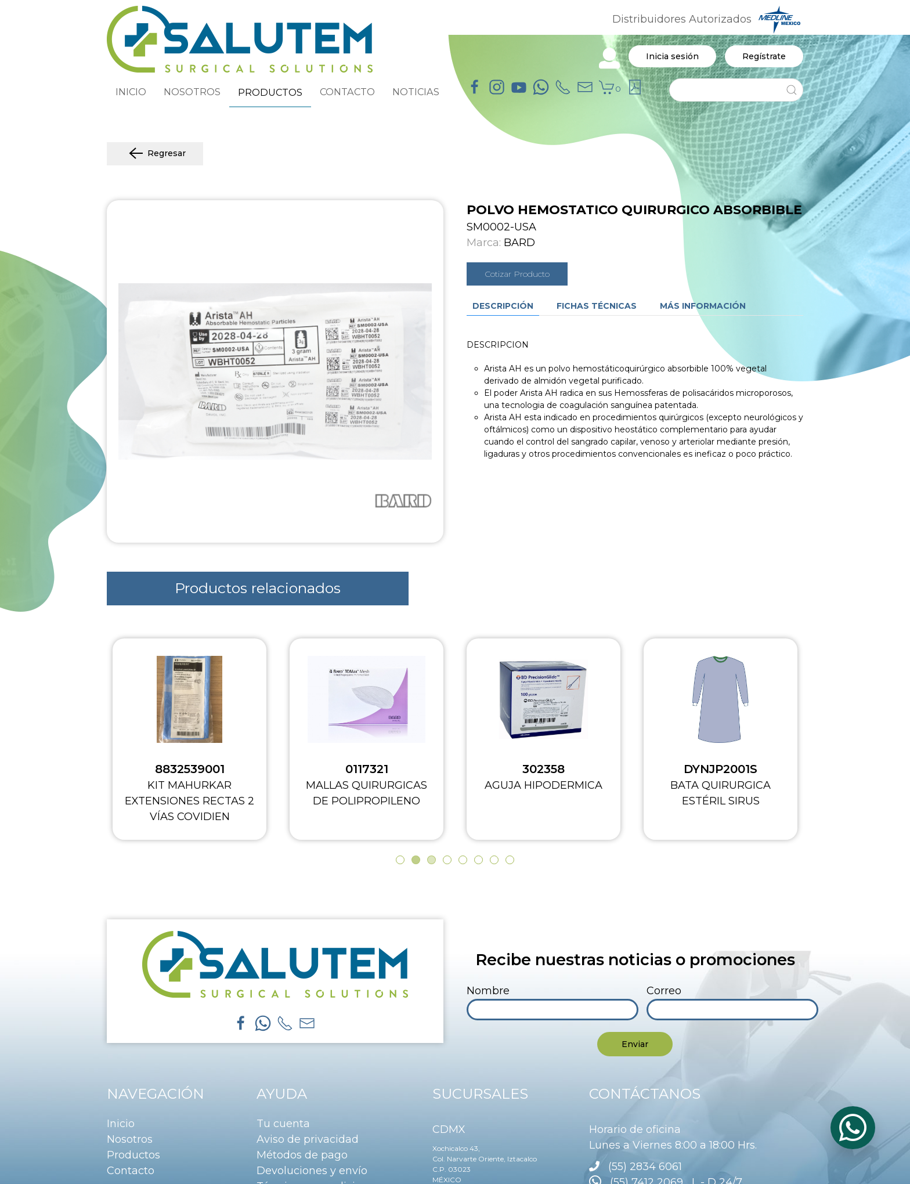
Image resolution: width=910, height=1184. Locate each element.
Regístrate (764, 56)
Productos (133, 1155)
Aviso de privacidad (308, 1139)
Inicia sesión (672, 56)
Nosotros (130, 1139)
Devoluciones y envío (312, 1170)
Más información (703, 306)
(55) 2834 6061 (645, 1166)
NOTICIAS (415, 92)
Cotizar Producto (517, 274)
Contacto (130, 1170)
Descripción (502, 306)
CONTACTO (347, 92)
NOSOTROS (192, 92)
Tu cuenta (283, 1123)
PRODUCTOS (270, 92)
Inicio (121, 1123)
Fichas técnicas (597, 306)
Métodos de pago (302, 1155)
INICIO (130, 92)
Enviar (635, 1044)
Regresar (155, 153)
